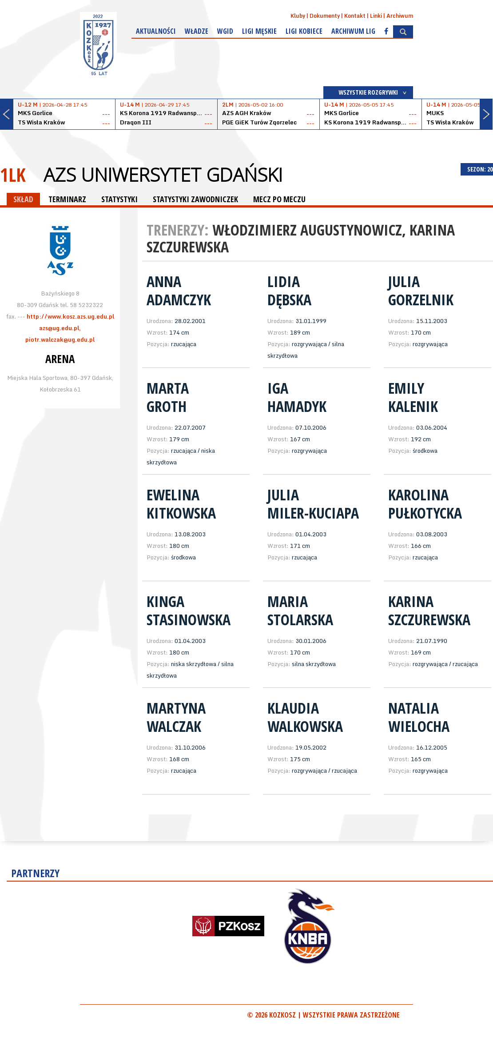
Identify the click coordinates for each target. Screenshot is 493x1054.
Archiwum (399, 16)
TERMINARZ (67, 199)
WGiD (225, 31)
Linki (376, 16)
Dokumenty (325, 16)
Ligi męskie (259, 31)
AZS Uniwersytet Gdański (163, 174)
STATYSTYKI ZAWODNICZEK (195, 199)
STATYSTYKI (119, 199)
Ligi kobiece (304, 31)
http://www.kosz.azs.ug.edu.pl (70, 316)
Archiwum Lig (353, 31)
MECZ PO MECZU (279, 199)
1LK (13, 174)
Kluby (297, 16)
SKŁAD (23, 199)
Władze (196, 31)
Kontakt (355, 16)
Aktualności (156, 31)
